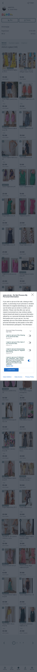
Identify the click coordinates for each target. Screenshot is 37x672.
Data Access (18, 377)
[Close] (33, 295)
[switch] (29, 336)
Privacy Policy (29, 377)
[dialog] (18, 336)
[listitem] (18, 331)
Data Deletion (7, 377)
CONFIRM (11, 369)
